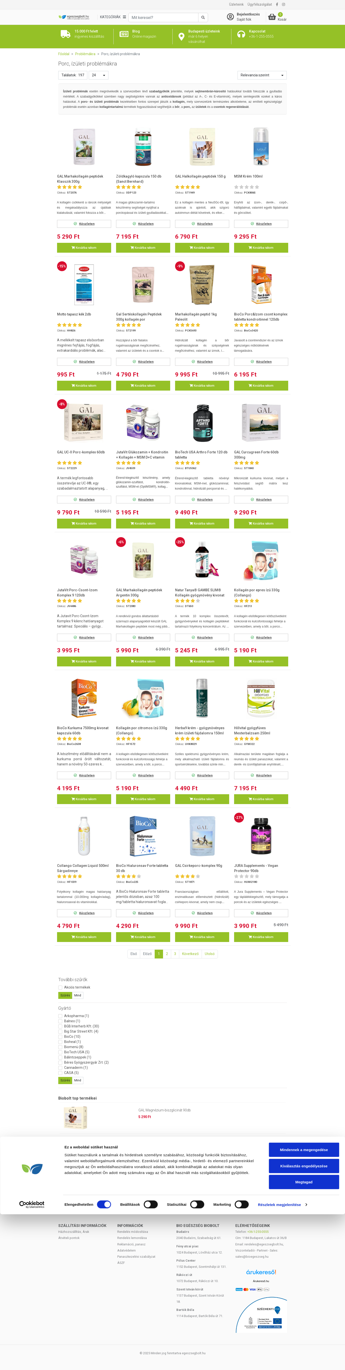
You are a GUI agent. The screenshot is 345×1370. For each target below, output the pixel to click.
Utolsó (210, 954)
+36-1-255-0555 (258, 1232)
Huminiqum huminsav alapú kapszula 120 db (173, 1172)
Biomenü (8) (73, 1047)
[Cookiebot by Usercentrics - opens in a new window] (31, 1360)
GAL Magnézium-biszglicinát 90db (164, 1110)
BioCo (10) (72, 1037)
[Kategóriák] (112, 17)
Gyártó (64, 1008)
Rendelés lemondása (132, 1238)
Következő (190, 954)
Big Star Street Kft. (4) (81, 1031)
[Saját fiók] (246, 17)
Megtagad (304, 1338)
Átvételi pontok (68, 1238)
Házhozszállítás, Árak (73, 1232)
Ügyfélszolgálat (260, 4)
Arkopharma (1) (76, 1016)
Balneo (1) (72, 1021)
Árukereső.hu (261, 1281)
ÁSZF (121, 1263)
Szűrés (65, 995)
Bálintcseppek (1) (77, 1057)
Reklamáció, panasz (131, 1244)
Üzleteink (236, 4)
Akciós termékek (77, 987)
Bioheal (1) (72, 1042)
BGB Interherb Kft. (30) (81, 1026)
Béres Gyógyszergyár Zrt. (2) (86, 1062)
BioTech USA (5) (77, 1052)
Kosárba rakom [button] (84, 247)
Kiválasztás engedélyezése (304, 1322)
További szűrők (72, 979)
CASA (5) (71, 1073)
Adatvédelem (126, 1250)
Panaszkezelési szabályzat (136, 1256)
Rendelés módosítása (132, 1232)
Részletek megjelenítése (279, 1360)
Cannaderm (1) (76, 1068)
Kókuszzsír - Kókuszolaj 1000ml (163, 1141)
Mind (77, 995)
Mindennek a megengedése (304, 1305)
